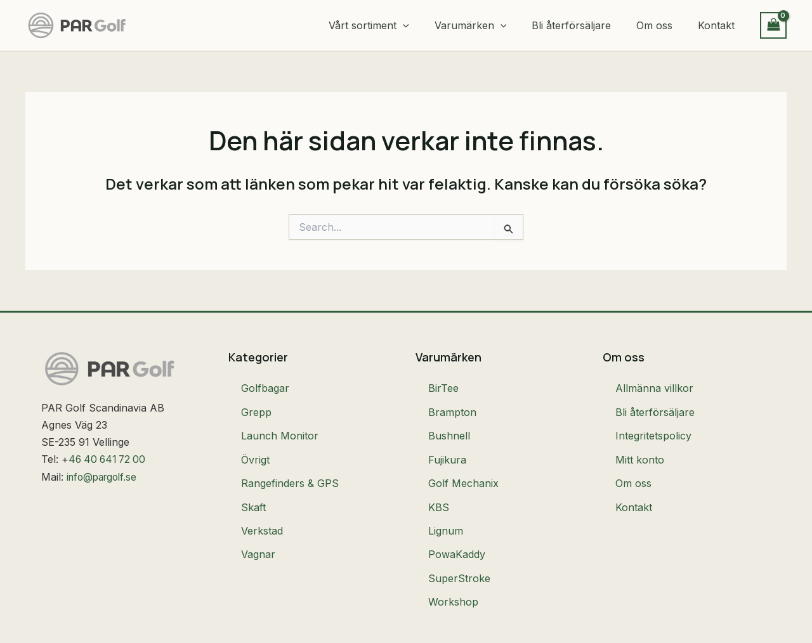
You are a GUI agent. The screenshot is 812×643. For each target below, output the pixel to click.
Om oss (633, 464)
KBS (438, 484)
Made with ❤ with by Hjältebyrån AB (684, 626)
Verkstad (262, 504)
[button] (425, 25)
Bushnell (449, 425)
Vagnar (258, 523)
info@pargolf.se (104, 477)
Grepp (256, 405)
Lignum (445, 504)
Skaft (253, 484)
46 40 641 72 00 (109, 459)
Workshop (453, 563)
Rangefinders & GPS (290, 464)
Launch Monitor (279, 425)
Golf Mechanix (463, 464)
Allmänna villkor (654, 386)
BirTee (443, 386)
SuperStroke (459, 543)
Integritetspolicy (653, 425)
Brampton (452, 405)
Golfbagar (265, 386)
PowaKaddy (456, 523)
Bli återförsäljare (655, 405)
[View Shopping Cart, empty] (773, 25)
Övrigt (255, 445)
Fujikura (447, 445)
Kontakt (633, 484)
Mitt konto (639, 445)
